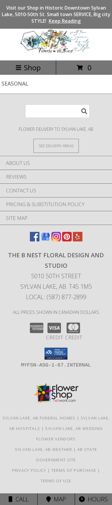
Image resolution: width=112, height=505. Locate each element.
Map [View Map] (56, 499)
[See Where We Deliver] (56, 145)
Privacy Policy (29, 470)
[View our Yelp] (77, 239)
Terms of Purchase (73, 470)
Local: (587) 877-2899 (56, 297)
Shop (28, 67)
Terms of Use (56, 480)
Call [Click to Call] (19, 499)
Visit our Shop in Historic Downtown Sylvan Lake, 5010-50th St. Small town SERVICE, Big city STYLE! (56, 14)
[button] (56, 354)
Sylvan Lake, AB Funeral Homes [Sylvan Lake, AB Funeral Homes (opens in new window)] (39, 418)
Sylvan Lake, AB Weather (43, 449)
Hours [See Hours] (93, 499)
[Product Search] (57, 111)
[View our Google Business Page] (45, 239)
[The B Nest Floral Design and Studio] (56, 51)
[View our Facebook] (34, 239)
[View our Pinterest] (67, 239)
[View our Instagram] (56, 239)
